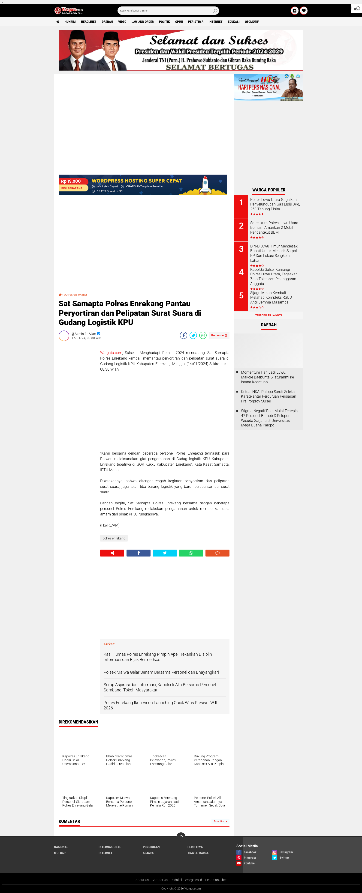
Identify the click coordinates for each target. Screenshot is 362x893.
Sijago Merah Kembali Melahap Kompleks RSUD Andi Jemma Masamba (271, 298)
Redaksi (176, 880)
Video (122, 22)
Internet (216, 22)
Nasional (61, 847)
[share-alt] (112, 553)
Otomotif (252, 22)
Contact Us (160, 880)
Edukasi (234, 22)
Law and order (143, 22)
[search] (168, 10)
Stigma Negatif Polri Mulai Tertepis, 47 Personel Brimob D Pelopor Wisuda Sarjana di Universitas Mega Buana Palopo (269, 418)
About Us (142, 880)
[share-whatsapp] (203, 335)
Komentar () (219, 335)
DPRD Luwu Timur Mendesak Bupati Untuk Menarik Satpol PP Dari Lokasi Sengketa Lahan (274, 253)
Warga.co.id (193, 880)
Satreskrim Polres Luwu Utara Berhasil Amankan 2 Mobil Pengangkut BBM (274, 228)
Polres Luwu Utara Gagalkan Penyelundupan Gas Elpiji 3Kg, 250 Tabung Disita (275, 204)
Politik (164, 22)
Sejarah (149, 853)
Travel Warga (197, 853)
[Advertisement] (77, 414)
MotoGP (60, 853)
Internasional (110, 847)
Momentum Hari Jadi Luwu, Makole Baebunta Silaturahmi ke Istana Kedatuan (267, 377)
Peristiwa (195, 22)
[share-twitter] (193, 335)
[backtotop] (181, 837)
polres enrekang (75, 294)
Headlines (89, 22)
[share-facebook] (183, 335)
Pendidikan (151, 847)
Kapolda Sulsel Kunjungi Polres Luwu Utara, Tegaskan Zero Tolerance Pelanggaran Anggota (274, 276)
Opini (179, 22)
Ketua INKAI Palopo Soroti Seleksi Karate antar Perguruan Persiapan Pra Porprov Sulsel (268, 397)
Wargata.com (111, 353)
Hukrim (70, 22)
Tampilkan (220, 821)
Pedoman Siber (216, 880)
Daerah (107, 22)
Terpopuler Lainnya (268, 315)
